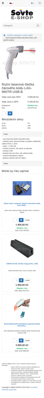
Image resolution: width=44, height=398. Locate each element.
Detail (27, 220)
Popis (6, 134)
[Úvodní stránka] (4, 35)
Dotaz (6, 163)
